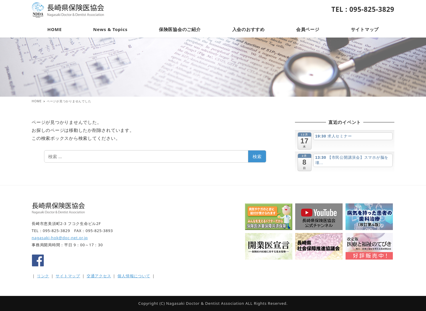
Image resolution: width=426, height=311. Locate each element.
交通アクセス (99, 275)
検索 (257, 156)
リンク (43, 275)
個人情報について (133, 275)
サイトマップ (68, 275)
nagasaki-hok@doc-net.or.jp (60, 237)
